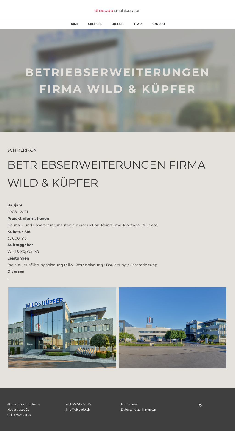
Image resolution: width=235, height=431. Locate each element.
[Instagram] (200, 405)
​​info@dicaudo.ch (78, 409)
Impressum (129, 404)
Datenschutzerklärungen (138, 409)
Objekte (118, 24)
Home (74, 24)
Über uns (95, 24)
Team (138, 24)
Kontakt (158, 24)
